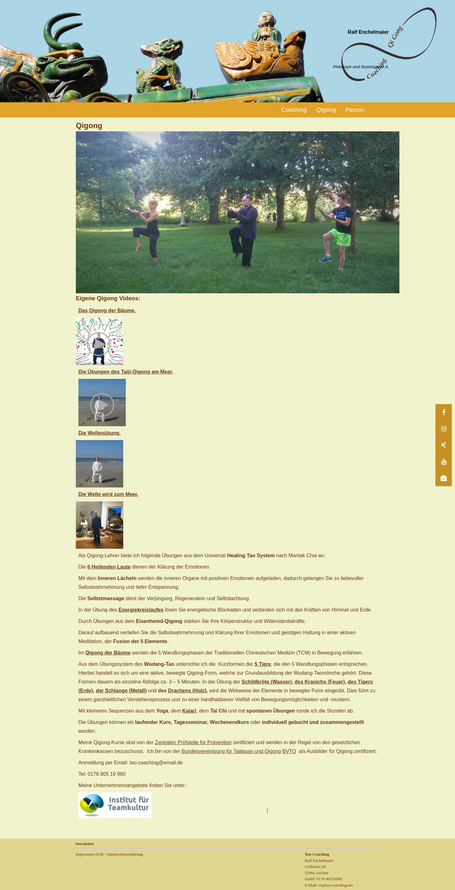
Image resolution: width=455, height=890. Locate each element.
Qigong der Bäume (107, 652)
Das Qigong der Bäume (106, 310)
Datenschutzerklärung (125, 854)
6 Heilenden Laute (108, 567)
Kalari (189, 711)
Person (355, 109)
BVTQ (289, 751)
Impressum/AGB (90, 854)
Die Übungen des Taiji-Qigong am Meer (125, 371)
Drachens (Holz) (187, 690)
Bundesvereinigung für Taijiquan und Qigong (231, 751)
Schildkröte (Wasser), (267, 681)
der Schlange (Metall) (121, 690)
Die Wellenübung (98, 433)
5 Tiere (263, 664)
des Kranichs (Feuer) (319, 681)
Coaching (294, 109)
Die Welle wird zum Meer (107, 494)
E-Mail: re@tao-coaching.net (329, 885)
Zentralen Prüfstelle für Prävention (193, 742)
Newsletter (85, 843)
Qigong (326, 109)
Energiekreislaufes (140, 609)
